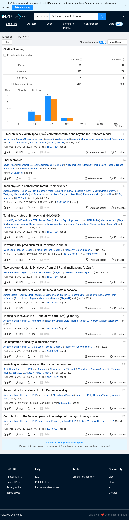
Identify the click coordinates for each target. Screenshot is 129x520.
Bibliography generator (84, 476)
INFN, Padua (93, 220)
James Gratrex (10, 295)
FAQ (37, 476)
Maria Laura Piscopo (92, 139)
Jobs (50, 23)
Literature (11, 23)
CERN (24, 191)
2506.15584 (17, 172)
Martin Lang (9, 139)
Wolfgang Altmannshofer (15, 194)
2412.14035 (53, 231)
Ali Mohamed (63, 139)
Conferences (91, 23)
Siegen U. (21, 139)
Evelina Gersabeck (42, 165)
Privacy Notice (14, 487)
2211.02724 (53, 328)
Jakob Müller (38, 321)
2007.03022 (65, 403)
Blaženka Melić (79, 295)
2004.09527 (53, 429)
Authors (32, 23)
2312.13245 (53, 276)
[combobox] (74, 16)
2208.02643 (53, 351)
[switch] (102, 42)
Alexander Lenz (35, 139)
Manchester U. (24, 165)
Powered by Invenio (11, 514)
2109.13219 (53, 377)
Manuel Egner (10, 220)
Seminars (68, 23)
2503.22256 (63, 202)
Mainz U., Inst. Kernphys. (104, 191)
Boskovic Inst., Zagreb (31, 295)
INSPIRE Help (42, 482)
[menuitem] (123, 16)
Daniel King (9, 369)
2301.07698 (53, 302)
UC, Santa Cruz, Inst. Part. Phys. (65, 194)
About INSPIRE (14, 476)
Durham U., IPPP (24, 369)
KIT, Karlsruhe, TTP (28, 220)
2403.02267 (92, 254)
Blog (111, 476)
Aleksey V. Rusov (37, 142)
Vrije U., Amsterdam (18, 142)
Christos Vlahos (101, 395)
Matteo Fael (45, 220)
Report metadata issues (47, 487)
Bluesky (113, 482)
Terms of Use (13, 492)
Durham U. (43, 369)
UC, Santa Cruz (37, 194)
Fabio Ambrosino (91, 194)
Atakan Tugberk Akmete (41, 191)
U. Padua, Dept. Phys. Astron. (67, 220)
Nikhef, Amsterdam (114, 139)
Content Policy (14, 482)
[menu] (117, 16)
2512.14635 (53, 146)
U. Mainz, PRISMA (64, 191)
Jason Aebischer (11, 191)
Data (111, 23)
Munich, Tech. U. (56, 142)
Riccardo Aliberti (83, 191)
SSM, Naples (21, 198)
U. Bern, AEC (16, 372)
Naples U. (107, 194)
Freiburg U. (58, 165)
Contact (113, 492)
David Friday (9, 165)
